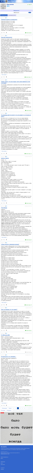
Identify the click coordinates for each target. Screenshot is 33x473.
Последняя (3, 410)
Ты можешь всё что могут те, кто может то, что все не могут (16, 115)
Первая (10, 408)
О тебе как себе (5, 335)
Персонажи (3, 464)
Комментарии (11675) (12, 15)
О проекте (2, 467)
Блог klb (2, 17)
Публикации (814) (4, 15)
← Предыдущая (4, 408)
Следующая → (9, 410)
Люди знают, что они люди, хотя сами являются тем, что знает (15, 82)
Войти (2, 458)
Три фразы (4, 207)
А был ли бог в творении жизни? (10, 244)
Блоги (2, 463)
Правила (2, 469)
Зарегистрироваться (4, 457)
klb (6, 17)
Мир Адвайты (4, 446)
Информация (16, 10)
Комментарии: (28, 32)
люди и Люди (5, 158)
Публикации (22, 12)
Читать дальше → (4, 74)
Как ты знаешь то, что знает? (9, 309)
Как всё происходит (6, 37)
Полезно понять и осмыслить (9, 19)
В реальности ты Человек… (8, 356)
